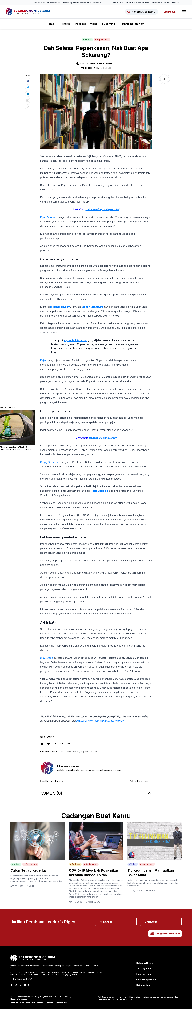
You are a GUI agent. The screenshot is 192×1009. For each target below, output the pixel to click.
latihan (92, 306)
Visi (95, 751)
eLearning (108, 23)
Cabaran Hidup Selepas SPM (102, 209)
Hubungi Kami (143, 985)
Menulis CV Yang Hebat (102, 437)
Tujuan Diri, (87, 751)
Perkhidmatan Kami (132, 23)
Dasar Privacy (16, 1002)
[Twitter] (16, 985)
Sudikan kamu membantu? (21, 979)
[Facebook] (11, 985)
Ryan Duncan (48, 217)
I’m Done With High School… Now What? (100, 720)
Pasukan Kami (143, 974)
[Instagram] (29, 985)
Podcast (80, 23)
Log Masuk (169, 11)
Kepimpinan (101, 39)
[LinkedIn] (20, 985)
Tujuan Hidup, (73, 751)
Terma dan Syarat (54, 1002)
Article (87, 39)
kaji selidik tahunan (75, 340)
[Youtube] (25, 985)
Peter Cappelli (99, 490)
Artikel (66, 23)
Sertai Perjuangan (146, 979)
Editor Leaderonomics (101, 63)
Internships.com (60, 306)
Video (94, 23)
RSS (65, 1002)
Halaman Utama (144, 963)
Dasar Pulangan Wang (34, 1002)
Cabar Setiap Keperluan (29, 870)
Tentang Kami (143, 968)
